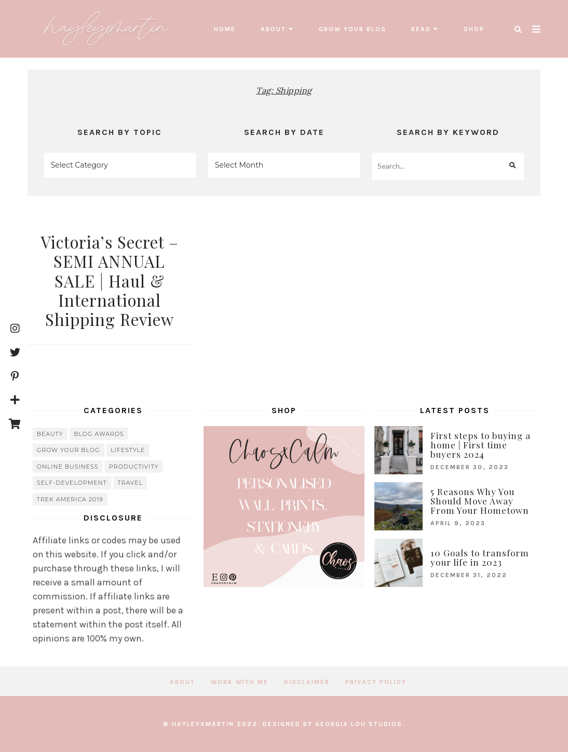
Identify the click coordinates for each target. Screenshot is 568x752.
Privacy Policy (376, 682)
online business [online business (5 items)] (68, 466)
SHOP (474, 29)
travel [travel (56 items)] (130, 482)
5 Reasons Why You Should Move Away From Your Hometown (479, 501)
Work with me (239, 682)
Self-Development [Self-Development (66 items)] (72, 482)
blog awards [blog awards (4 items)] (99, 433)
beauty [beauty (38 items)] (50, 433)
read (421, 29)
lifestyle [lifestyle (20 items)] (128, 450)
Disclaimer (307, 682)
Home (225, 29)
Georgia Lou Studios (358, 724)
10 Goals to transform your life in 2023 (479, 557)
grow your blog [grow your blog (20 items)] (68, 450)
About (273, 29)
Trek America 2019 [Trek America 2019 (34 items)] (70, 499)
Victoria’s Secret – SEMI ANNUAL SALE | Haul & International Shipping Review (109, 280)
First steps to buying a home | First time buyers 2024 (480, 445)
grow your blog (352, 29)
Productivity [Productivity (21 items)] (133, 466)
